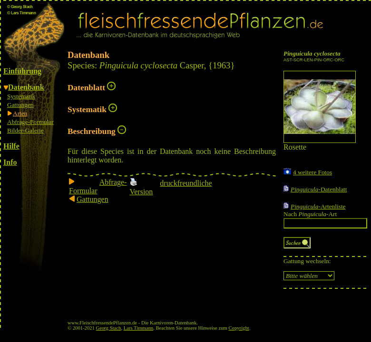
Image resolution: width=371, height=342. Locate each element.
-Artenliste (318, 206)
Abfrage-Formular (30, 121)
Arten (20, 113)
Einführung (22, 71)
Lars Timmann (138, 328)
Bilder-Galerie (25, 130)
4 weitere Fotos (312, 172)
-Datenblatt (319, 189)
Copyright (239, 328)
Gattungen (20, 104)
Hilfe (11, 146)
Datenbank (26, 87)
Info (10, 162)
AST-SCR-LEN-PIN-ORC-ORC (313, 59)
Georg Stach (108, 328)
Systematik (21, 96)
